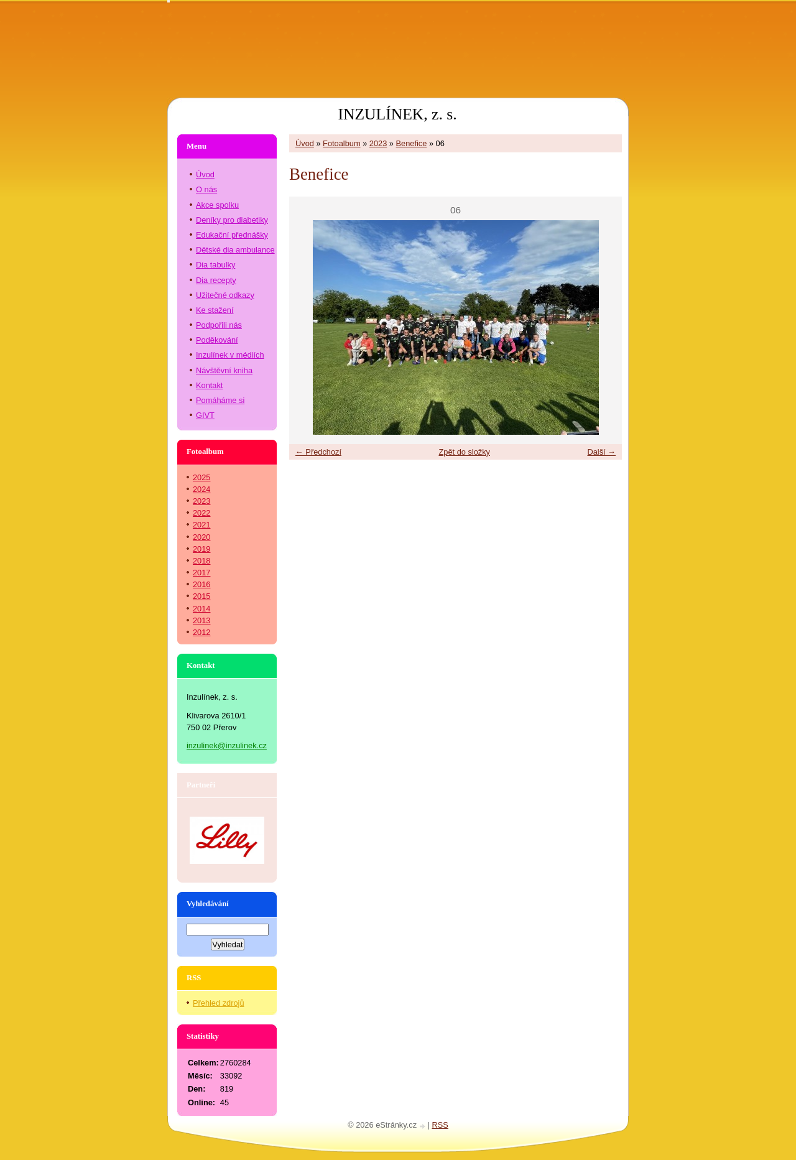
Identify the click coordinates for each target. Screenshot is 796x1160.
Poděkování (217, 340)
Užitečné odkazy (225, 295)
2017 (201, 572)
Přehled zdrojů (218, 1003)
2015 (201, 596)
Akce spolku (217, 205)
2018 (201, 560)
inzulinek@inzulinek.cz (227, 745)
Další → (601, 452)
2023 (378, 143)
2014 (201, 608)
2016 (201, 584)
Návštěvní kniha (224, 370)
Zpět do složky (464, 452)
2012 (201, 632)
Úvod (304, 143)
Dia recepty (216, 280)
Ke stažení (214, 310)
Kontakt (209, 385)
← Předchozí (318, 452)
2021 (201, 524)
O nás (206, 189)
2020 (201, 537)
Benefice (411, 143)
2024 (201, 489)
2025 (201, 477)
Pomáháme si (220, 400)
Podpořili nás (219, 325)
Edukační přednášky (232, 234)
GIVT (205, 415)
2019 (201, 549)
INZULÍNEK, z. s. (397, 114)
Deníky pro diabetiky (232, 220)
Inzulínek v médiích (230, 355)
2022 (201, 512)
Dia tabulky (215, 264)
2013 (201, 620)
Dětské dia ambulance (235, 249)
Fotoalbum (341, 143)
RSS (440, 1125)
